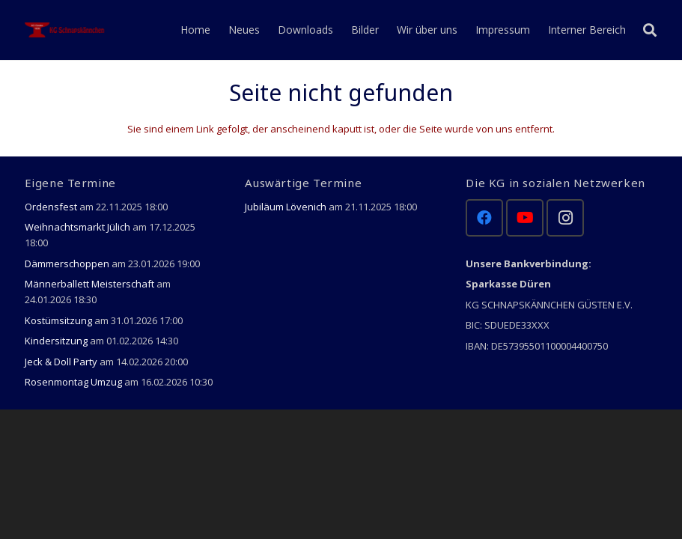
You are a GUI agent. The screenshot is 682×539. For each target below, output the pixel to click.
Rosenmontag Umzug (73, 382)
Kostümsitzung (58, 320)
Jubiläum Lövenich (285, 206)
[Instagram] (565, 218)
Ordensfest (51, 206)
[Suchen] (650, 29)
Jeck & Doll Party (61, 361)
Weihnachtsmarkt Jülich (77, 227)
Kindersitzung (56, 340)
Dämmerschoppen (67, 263)
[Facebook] (484, 218)
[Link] (66, 29)
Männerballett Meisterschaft (89, 283)
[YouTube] (525, 218)
